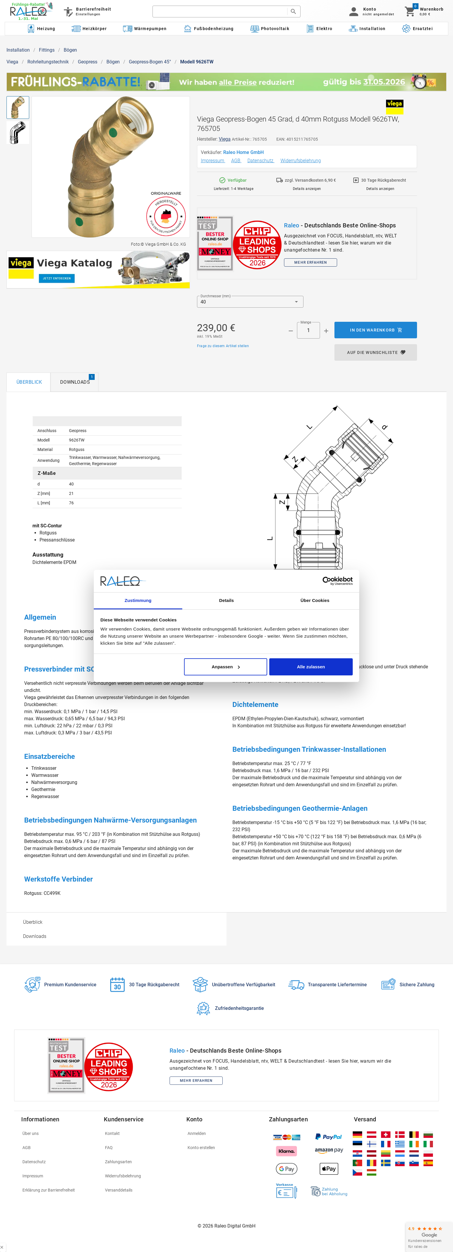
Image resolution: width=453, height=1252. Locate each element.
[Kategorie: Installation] (367, 28)
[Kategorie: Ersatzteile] (419, 28)
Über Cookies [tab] (315, 600)
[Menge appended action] (326, 330)
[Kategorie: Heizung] (40, 28)
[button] (370, 11)
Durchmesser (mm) (216, 296)
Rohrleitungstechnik (48, 62)
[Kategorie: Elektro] (319, 28)
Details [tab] (226, 600)
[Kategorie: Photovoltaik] (269, 28)
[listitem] (59, 1133)
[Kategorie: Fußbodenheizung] (208, 28)
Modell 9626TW (197, 62)
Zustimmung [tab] (138, 600)
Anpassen (226, 666)
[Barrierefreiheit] (87, 11)
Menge (306, 322)
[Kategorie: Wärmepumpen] (145, 28)
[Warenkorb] (423, 11)
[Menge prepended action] (290, 330)
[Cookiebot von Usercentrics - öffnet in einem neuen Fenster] (327, 581)
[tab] (28, 382)
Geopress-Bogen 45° (150, 62)
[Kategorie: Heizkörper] (89, 28)
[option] (116, 922)
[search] (219, 11)
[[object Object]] (98, 269)
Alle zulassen (311, 666)
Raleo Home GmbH (244, 152)
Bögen (70, 50)
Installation (18, 50)
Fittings (47, 50)
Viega (12, 62)
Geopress (87, 62)
